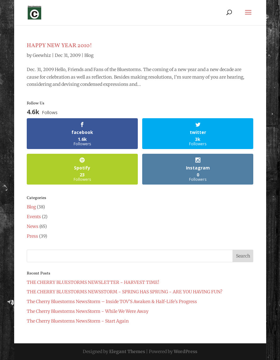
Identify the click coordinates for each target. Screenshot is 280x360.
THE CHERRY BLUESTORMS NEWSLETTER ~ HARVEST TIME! (93, 282)
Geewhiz (42, 55)
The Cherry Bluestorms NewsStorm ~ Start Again (78, 321)
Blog (88, 55)
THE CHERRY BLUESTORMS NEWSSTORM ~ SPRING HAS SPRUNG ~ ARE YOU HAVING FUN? (124, 292)
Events (34, 216)
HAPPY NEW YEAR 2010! (59, 46)
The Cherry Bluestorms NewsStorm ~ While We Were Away (87, 311)
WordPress (185, 351)
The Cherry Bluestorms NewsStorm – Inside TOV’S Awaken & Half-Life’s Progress (112, 301)
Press (32, 236)
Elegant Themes (127, 351)
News (32, 226)
